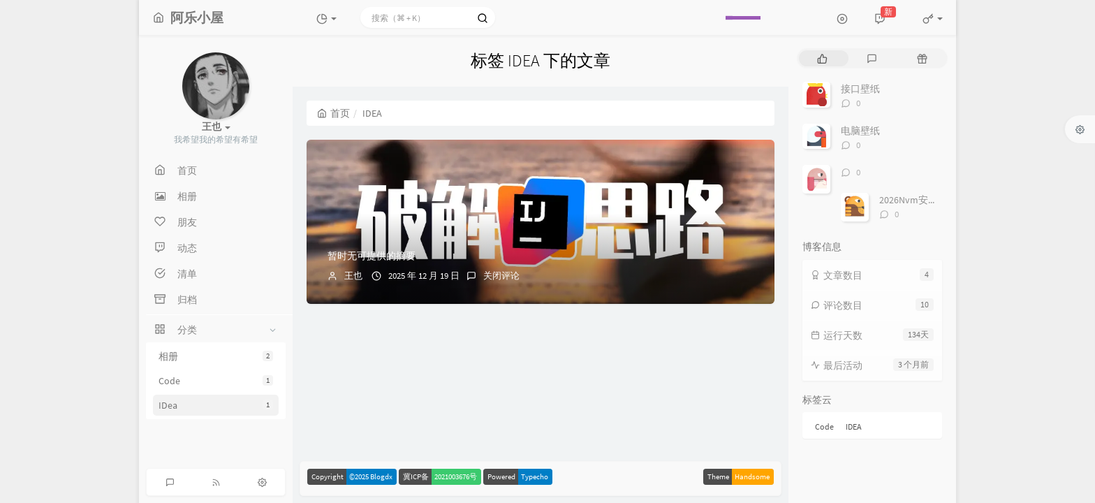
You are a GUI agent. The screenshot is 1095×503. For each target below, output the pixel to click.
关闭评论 (501, 276)
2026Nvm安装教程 (918, 200)
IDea (216, 405)
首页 (333, 113)
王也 (353, 276)
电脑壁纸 (860, 130)
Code (216, 380)
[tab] (822, 58)
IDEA (854, 426)
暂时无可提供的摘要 (372, 255)
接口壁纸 (860, 88)
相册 (216, 356)
